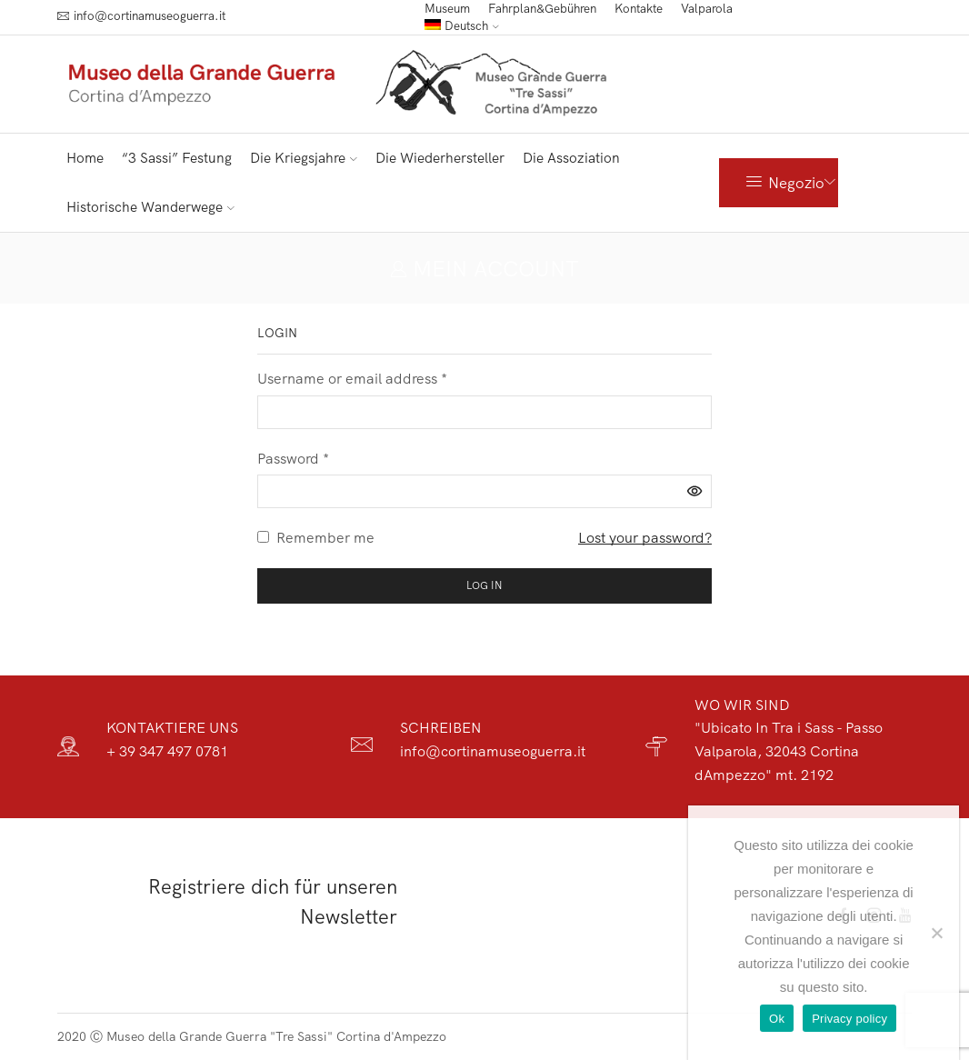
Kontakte (638, 8)
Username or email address (352, 378)
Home (85, 157)
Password (293, 458)
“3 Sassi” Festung (177, 157)
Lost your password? (645, 537)
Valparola (707, 8)
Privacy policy (849, 1018)
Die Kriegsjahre (303, 157)
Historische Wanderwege (150, 206)
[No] (936, 933)
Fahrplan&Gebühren (542, 8)
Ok (776, 1018)
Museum (447, 8)
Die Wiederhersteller (439, 157)
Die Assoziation (571, 157)
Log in (484, 585)
